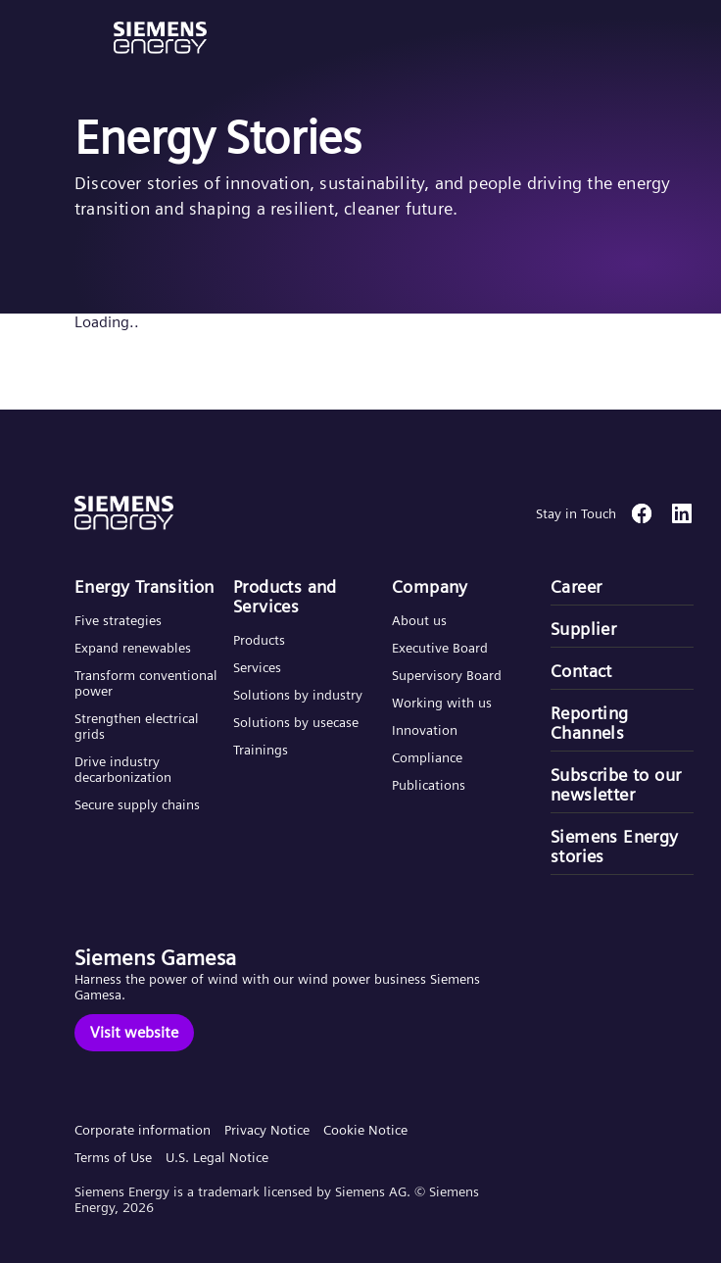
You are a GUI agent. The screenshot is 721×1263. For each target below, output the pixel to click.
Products (259, 640)
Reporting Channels (590, 723)
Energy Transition (144, 587)
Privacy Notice (267, 1130)
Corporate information (142, 1130)
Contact (581, 671)
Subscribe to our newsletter (616, 784)
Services (257, 667)
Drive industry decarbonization (122, 769)
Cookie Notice (365, 1130)
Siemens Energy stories (615, 846)
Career (576, 587)
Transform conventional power (145, 683)
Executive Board (440, 648)
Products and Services (285, 596)
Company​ (430, 587)
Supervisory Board (447, 675)
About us (419, 620)
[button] (160, 38)
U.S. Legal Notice (217, 1157)
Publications (428, 785)
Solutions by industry (297, 695)
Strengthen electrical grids (136, 726)
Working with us (442, 702)
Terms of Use (113, 1157)
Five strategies (118, 620)
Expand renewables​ (132, 648)
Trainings (260, 749)
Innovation (426, 730)
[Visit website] (134, 1032)
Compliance (427, 757)
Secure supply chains (139, 804)
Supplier (583, 629)
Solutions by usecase (296, 722)
